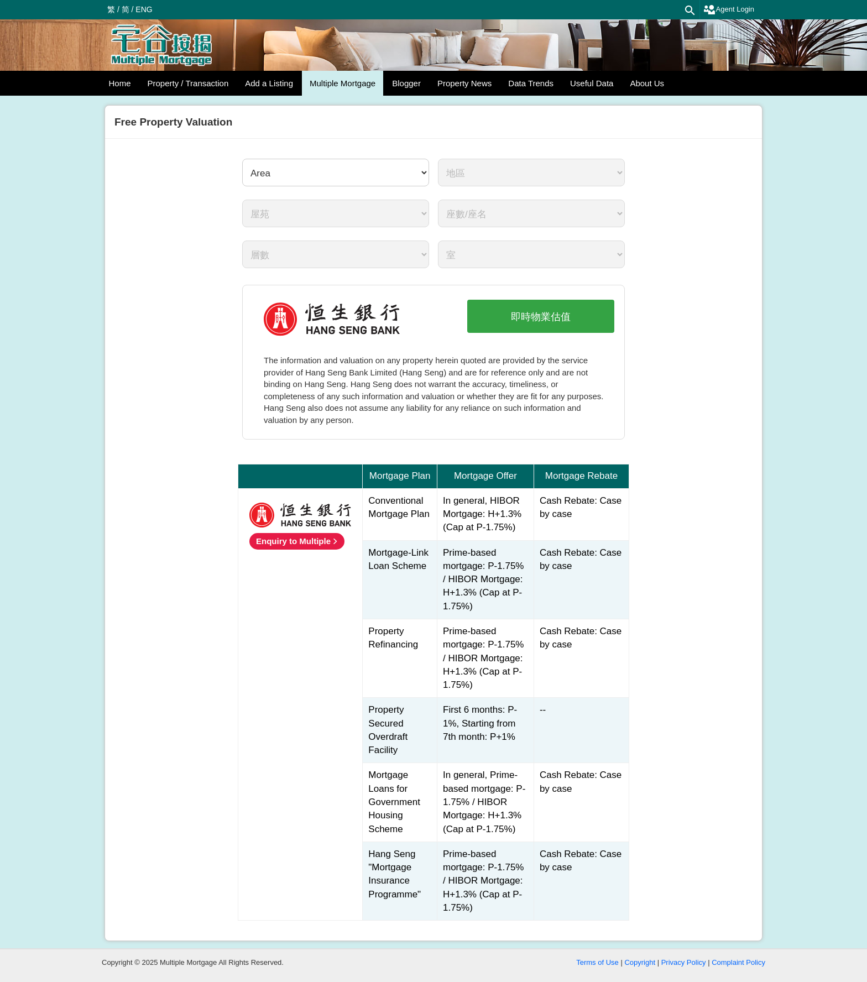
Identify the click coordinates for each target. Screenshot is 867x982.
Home (120, 83)
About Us (647, 83)
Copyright (639, 962)
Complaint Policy (738, 962)
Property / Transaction (188, 83)
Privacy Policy (683, 962)
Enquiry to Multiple (293, 541)
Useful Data (591, 83)
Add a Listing (269, 83)
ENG (143, 9)
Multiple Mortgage (342, 83)
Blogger (406, 83)
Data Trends (530, 83)
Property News (464, 83)
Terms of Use (597, 962)
